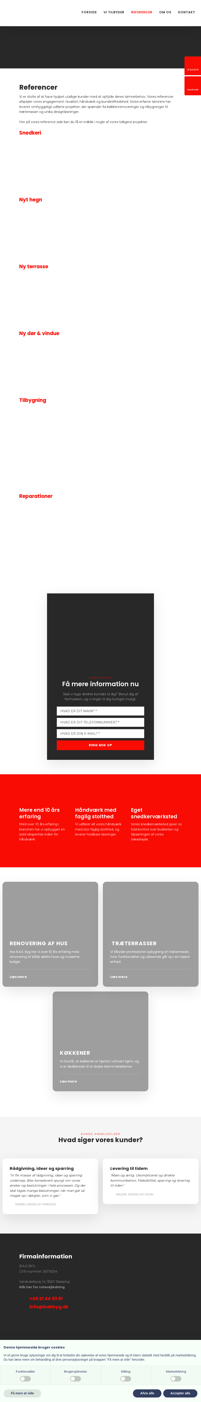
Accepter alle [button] (180, 1393)
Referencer (141, 12)
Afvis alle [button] (147, 1393)
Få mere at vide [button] (22, 1393)
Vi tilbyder (114, 12)
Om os (165, 12)
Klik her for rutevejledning (42, 1287)
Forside (89, 12)
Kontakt (186, 12)
